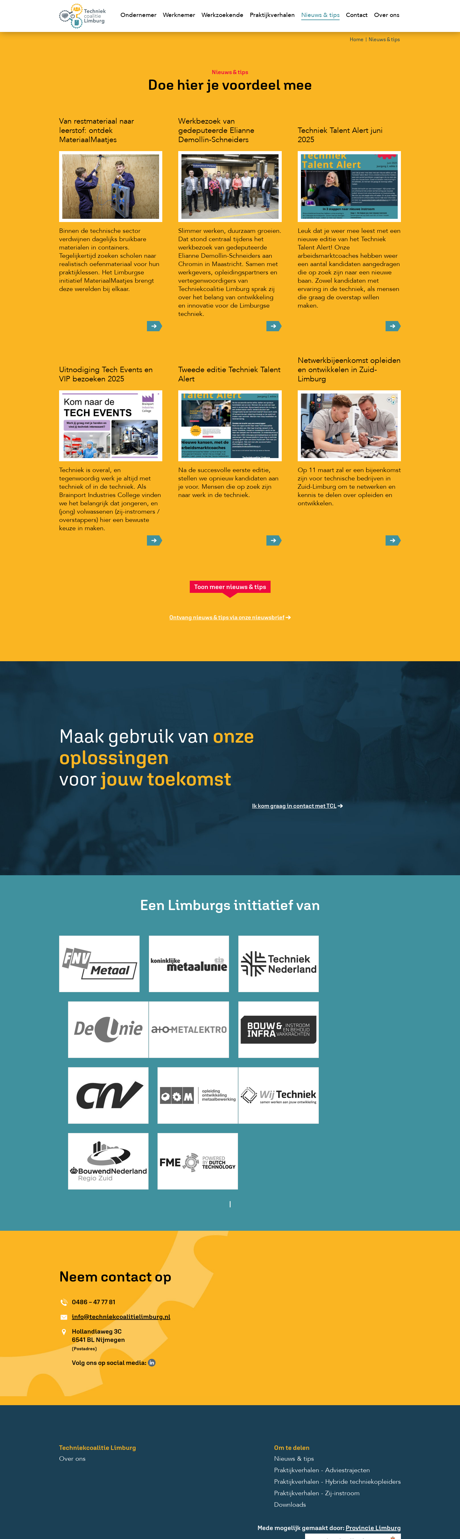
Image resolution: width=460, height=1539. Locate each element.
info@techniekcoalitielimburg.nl (121, 1247)
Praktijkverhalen (272, 15)
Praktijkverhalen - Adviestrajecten (322, 1401)
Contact (357, 15)
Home (357, 40)
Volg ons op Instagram (161, 1294)
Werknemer (179, 15)
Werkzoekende (222, 15)
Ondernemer (138, 15)
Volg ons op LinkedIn (152, 1294)
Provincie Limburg (373, 1458)
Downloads (290, 1436)
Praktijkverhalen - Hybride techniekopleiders (337, 1413)
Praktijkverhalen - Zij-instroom (317, 1424)
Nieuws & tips (320, 15)
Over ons (386, 15)
